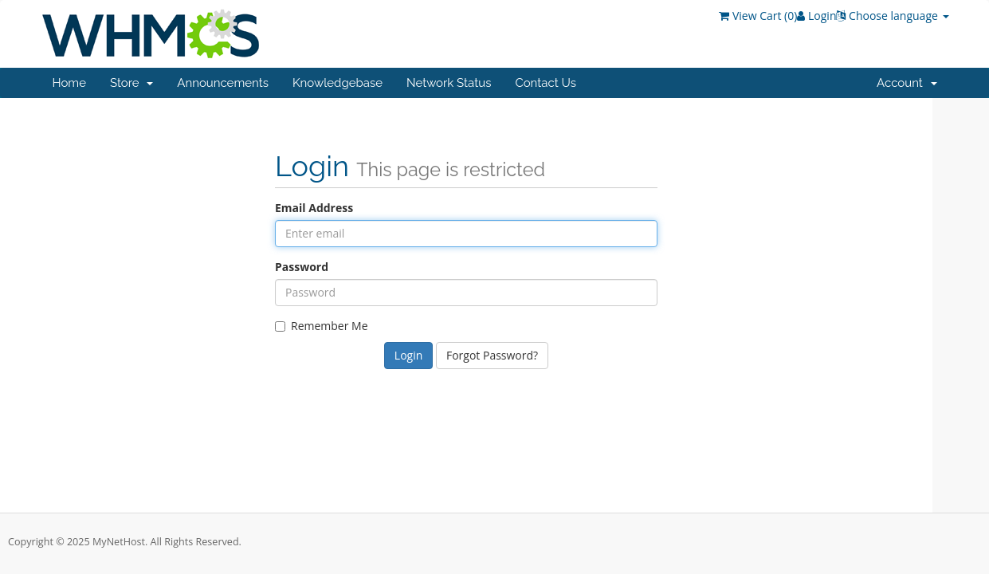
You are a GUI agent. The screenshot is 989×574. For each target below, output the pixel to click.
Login (816, 15)
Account (906, 83)
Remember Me (321, 325)
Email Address (314, 207)
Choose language (892, 15)
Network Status (448, 83)
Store (131, 83)
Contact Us (545, 83)
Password (301, 266)
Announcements (223, 83)
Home (69, 83)
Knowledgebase (337, 83)
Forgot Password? (492, 355)
